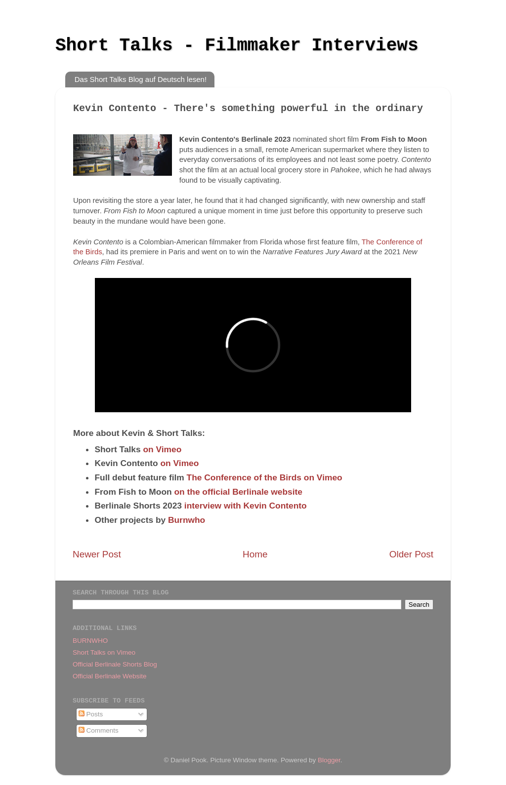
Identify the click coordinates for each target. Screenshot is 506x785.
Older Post (411, 554)
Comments (99, 730)
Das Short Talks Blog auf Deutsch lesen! (141, 79)
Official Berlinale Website (110, 676)
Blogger (329, 760)
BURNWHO (90, 640)
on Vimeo (162, 449)
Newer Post (97, 554)
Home (255, 554)
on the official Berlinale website (238, 492)
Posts (91, 714)
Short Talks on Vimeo (104, 652)
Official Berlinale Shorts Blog (115, 664)
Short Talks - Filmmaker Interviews (237, 46)
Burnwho (186, 520)
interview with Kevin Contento (245, 505)
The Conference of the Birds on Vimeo (264, 477)
